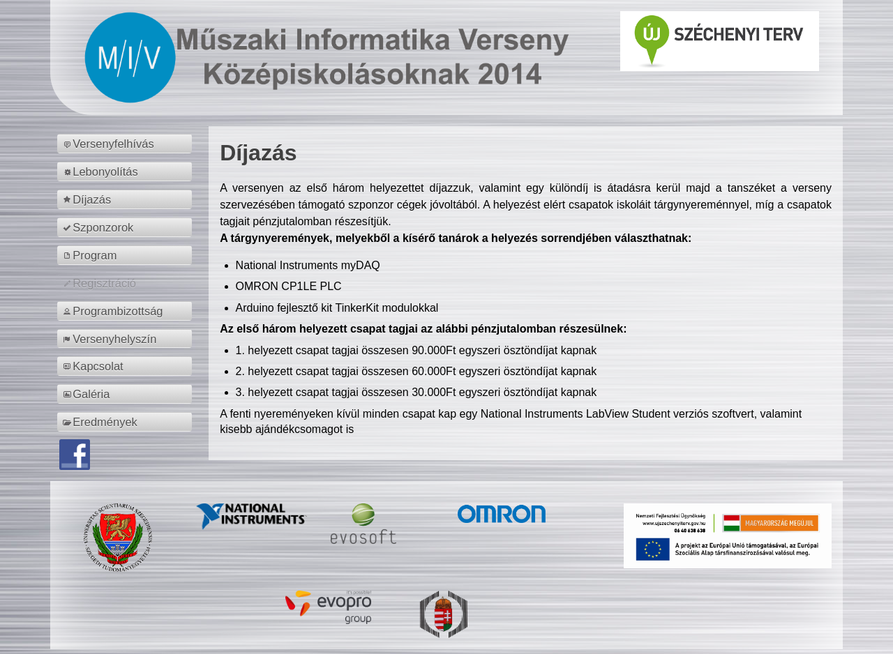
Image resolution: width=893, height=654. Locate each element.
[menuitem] (127, 143)
